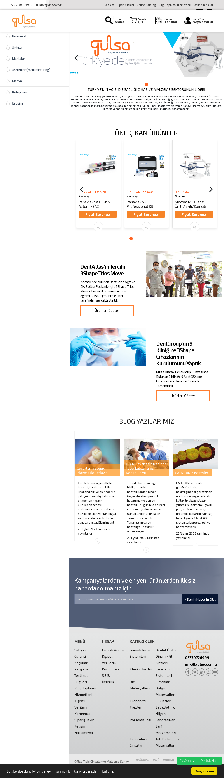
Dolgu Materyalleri (165, 691)
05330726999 (21, 5)
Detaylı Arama (113, 650)
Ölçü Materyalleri (140, 685)
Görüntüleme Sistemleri (140, 653)
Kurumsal (15, 36)
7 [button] (157, 238)
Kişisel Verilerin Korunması (82, 707)
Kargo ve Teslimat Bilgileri (81, 675)
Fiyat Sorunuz (97, 214)
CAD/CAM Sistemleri (192, 473)
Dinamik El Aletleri (164, 659)
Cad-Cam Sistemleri (164, 672)
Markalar (15, 58)
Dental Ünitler (167, 650)
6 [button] (153, 238)
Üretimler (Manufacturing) (27, 69)
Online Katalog (147, 5)
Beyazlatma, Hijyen (165, 710)
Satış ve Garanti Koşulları (81, 656)
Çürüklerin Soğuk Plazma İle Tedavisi (92, 470)
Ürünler (14, 47)
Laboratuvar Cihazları (139, 742)
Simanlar (163, 682)
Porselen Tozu (141, 720)
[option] (146, 54)
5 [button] (148, 238)
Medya (13, 81)
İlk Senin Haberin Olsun (200, 599)
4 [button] (144, 238)
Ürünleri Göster (107, 310)
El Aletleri (164, 701)
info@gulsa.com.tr (48, 5)
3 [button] (150, 84)
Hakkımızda (83, 732)
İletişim (109, 5)
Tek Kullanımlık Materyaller (167, 742)
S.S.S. (106, 675)
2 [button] (146, 84)
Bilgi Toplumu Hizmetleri (175, 5)
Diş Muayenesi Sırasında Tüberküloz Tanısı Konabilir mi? (146, 468)
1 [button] (142, 84)
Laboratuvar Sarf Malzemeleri (166, 726)
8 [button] (161, 238)
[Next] (217, 57)
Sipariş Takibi (125, 5)
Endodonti (138, 701)
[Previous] (76, 57)
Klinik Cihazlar (141, 669)
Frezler (136, 707)
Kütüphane (16, 92)
